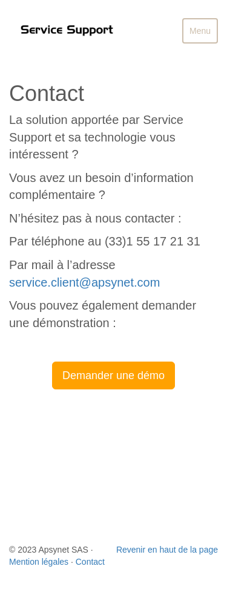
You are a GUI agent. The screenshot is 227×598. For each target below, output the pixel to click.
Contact (90, 562)
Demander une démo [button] (113, 375)
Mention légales (38, 562)
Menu (203, 34)
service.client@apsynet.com (84, 282)
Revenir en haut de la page (167, 549)
